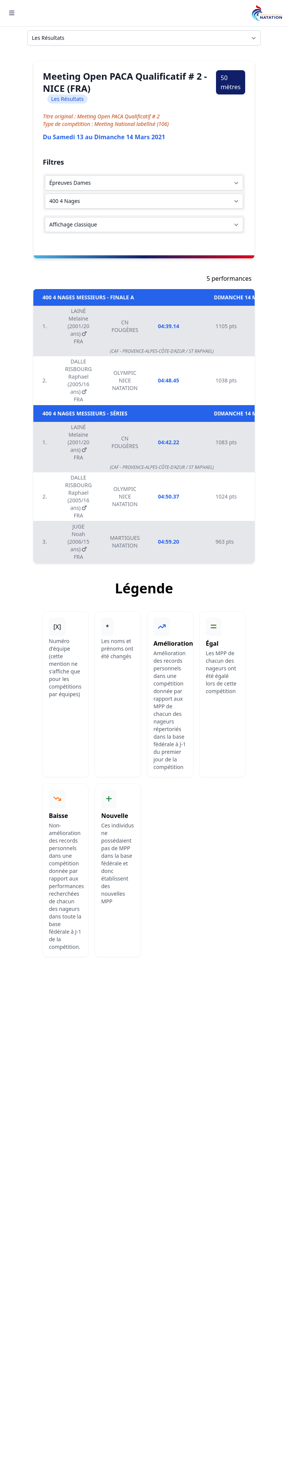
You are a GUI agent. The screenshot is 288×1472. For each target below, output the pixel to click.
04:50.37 (168, 496)
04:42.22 (168, 442)
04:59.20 (168, 541)
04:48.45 (168, 380)
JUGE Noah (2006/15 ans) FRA (78, 541)
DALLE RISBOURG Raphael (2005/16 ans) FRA (78, 380)
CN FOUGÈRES (124, 326)
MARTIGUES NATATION (125, 541)
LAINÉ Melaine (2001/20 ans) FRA (78, 326)
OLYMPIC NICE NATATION (125, 380)
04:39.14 (168, 326)
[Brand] (267, 13)
